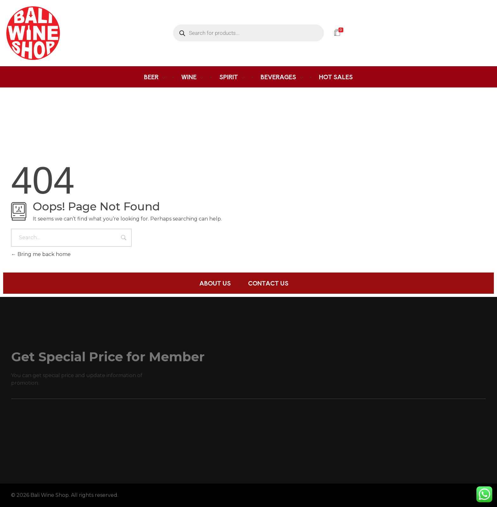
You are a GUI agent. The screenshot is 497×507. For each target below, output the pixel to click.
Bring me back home (41, 254)
